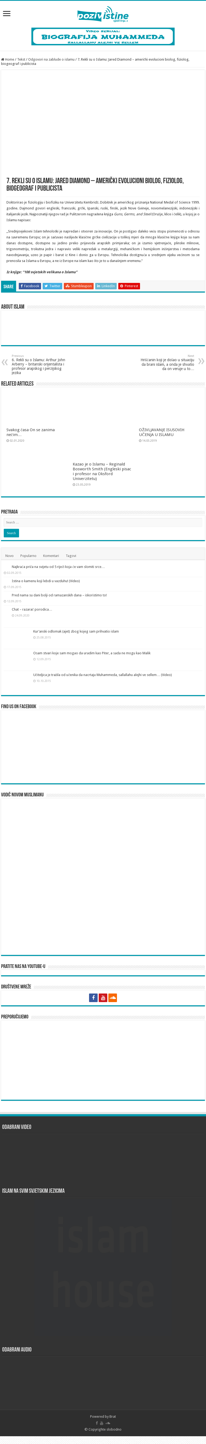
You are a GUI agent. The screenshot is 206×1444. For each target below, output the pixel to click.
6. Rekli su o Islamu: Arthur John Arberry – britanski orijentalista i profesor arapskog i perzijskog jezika (39, 364)
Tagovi (71, 556)
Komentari (51, 556)
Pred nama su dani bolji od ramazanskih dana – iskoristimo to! (80, 610)
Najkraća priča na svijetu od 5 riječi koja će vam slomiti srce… (79, 567)
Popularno (28, 556)
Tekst (21, 59)
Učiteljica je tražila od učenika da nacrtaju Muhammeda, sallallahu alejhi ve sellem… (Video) (102, 697)
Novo (9, 556)
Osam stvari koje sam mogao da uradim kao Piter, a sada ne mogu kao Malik (91, 676)
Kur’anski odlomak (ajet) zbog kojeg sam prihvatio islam (76, 654)
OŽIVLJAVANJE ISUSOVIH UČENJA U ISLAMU (161, 432)
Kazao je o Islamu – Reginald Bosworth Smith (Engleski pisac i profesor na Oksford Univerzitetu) (102, 471)
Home (7, 59)
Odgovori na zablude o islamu (51, 59)
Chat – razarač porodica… (53, 632)
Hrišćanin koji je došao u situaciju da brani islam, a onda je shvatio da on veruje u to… (166, 362)
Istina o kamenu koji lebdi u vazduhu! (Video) (67, 589)
